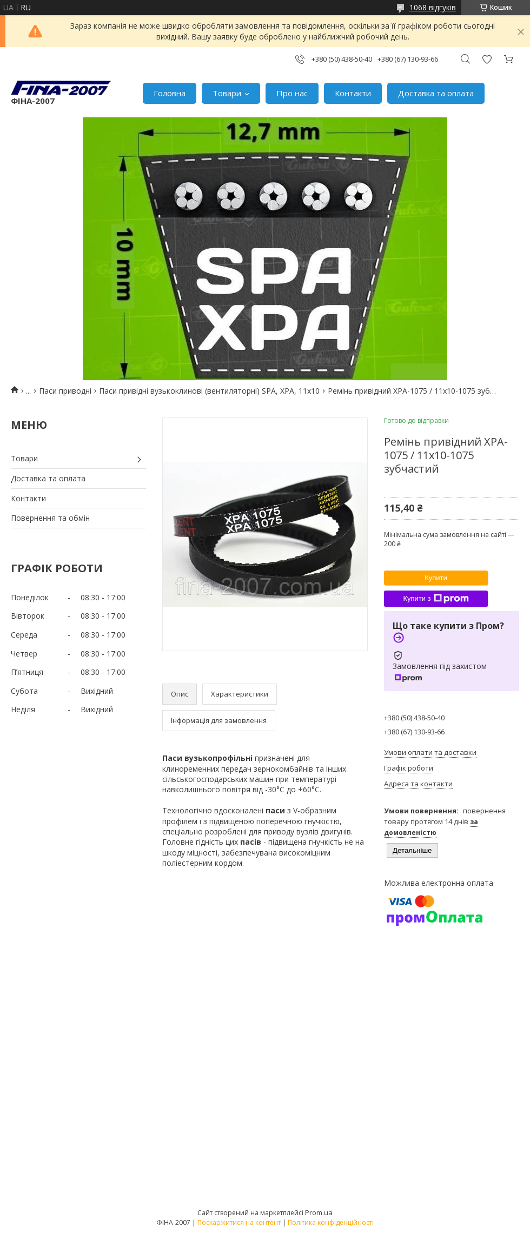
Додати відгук (487, 59)
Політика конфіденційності (331, 1222)
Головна (170, 93)
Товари (227, 93)
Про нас (292, 93)
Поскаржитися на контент (239, 1222)
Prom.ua (319, 1212)
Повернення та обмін (50, 518)
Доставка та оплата (436, 93)
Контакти (353, 93)
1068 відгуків (432, 7)
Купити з (435, 599)
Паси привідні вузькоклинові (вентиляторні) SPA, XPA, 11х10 (209, 391)
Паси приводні (65, 391)
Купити (436, 578)
